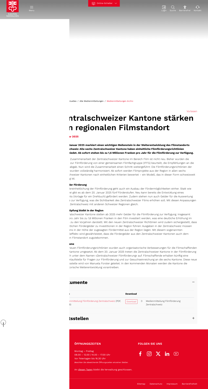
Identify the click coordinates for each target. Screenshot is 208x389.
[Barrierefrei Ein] (185, 9)
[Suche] (173, 9)
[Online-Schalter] (104, 3)
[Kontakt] (197, 9)
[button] (32, 9)
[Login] (164, 9)
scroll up (4, 323)
